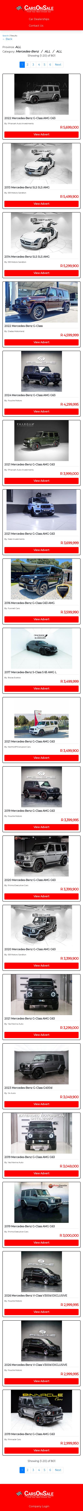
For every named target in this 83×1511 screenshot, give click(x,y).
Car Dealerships (39, 19)
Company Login (39, 1506)
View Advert (41, 134)
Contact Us (36, 25)
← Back (7, 39)
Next (58, 64)
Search (5, 35)
